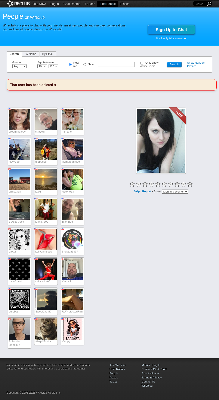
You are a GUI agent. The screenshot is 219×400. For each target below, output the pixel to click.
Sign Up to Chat (171, 29)
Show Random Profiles (196, 64)
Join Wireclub (118, 365)
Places (124, 4)
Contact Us (148, 381)
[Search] (200, 4)
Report (146, 191)
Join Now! (39, 4)
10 (190, 184)
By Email (47, 53)
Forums (90, 4)
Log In (54, 4)
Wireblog (147, 385)
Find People (108, 4)
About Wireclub (151, 373)
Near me (76, 64)
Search (14, 53)
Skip (137, 191)
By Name (30, 53)
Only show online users (149, 64)
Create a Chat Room (154, 369)
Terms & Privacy (152, 377)
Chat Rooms (72, 4)
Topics (113, 381)
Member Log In (151, 365)
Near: (91, 64)
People (114, 373)
